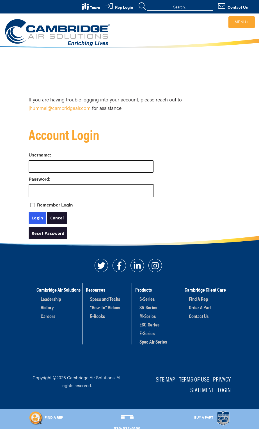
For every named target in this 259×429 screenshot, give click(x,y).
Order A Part (200, 307)
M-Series (147, 315)
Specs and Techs (105, 298)
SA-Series (148, 307)
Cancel (57, 218)
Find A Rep (198, 298)
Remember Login (55, 204)
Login (37, 218)
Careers (48, 315)
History (47, 307)
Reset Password (48, 233)
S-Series (147, 298)
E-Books (97, 315)
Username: (34, 154)
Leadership (51, 298)
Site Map (165, 378)
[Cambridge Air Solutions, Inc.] (58, 32)
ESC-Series (149, 324)
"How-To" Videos (105, 307)
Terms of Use (194, 378)
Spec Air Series (153, 341)
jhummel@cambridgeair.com (60, 107)
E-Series (147, 333)
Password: (34, 179)
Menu (241, 22)
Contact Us (198, 315)
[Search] (180, 7)
